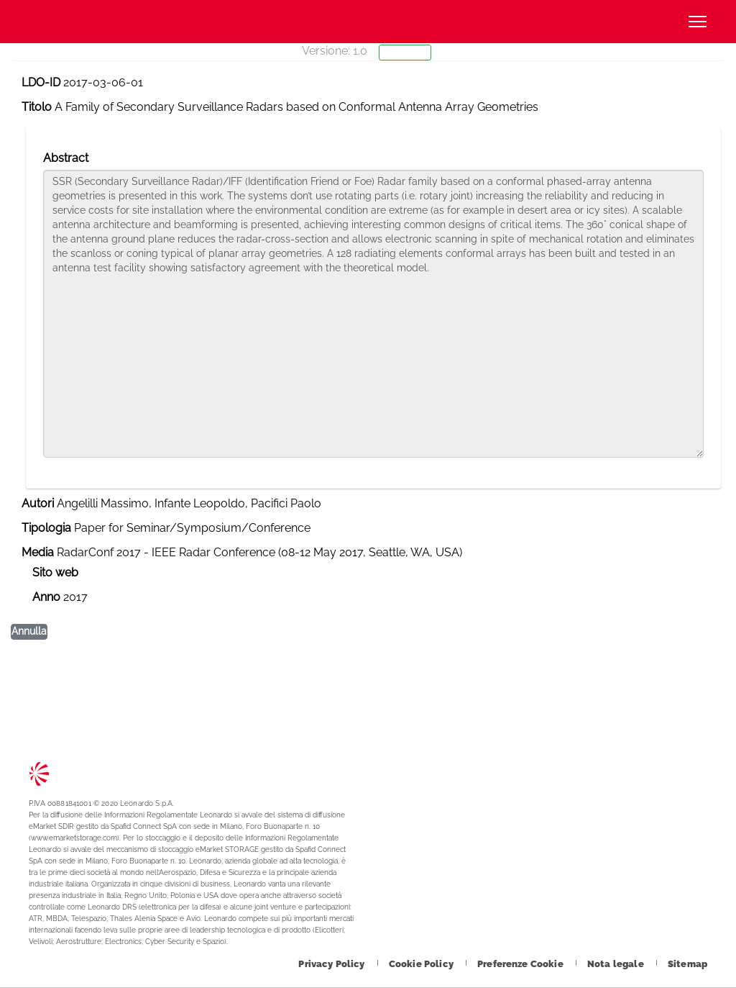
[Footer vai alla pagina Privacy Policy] (332, 963)
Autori (38, 503)
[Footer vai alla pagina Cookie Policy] (422, 963)
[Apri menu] (697, 22)
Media (38, 552)
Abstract (65, 158)
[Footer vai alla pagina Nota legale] (616, 963)
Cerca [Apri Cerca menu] (650, 22)
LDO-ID (41, 82)
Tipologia (46, 528)
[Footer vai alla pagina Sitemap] (687, 963)
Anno (46, 597)
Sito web (55, 572)
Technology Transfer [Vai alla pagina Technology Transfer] (83, 22)
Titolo (37, 107)
